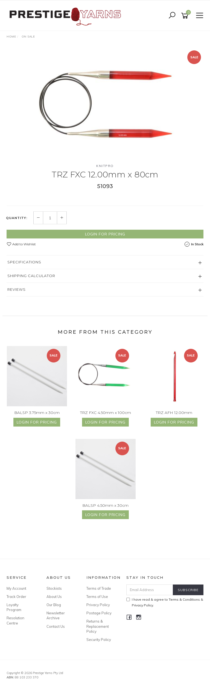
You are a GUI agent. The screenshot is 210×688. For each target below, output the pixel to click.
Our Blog (53, 605)
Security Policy (98, 639)
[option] (105, 103)
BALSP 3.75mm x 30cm (37, 412)
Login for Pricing (105, 234)
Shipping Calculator (31, 276)
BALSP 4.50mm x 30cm (105, 505)
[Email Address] (149, 590)
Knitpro (105, 166)
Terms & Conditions (184, 599)
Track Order (16, 596)
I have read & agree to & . (164, 602)
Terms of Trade (98, 588)
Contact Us (55, 626)
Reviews (16, 289)
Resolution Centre (15, 620)
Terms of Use (97, 596)
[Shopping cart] (185, 16)
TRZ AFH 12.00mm (174, 412)
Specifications (24, 262)
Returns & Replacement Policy (97, 626)
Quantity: (16, 218)
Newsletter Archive (55, 615)
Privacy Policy (98, 605)
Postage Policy (99, 613)
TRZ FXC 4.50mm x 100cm (105, 412)
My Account (16, 588)
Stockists (54, 588)
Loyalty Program (14, 607)
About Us (54, 596)
